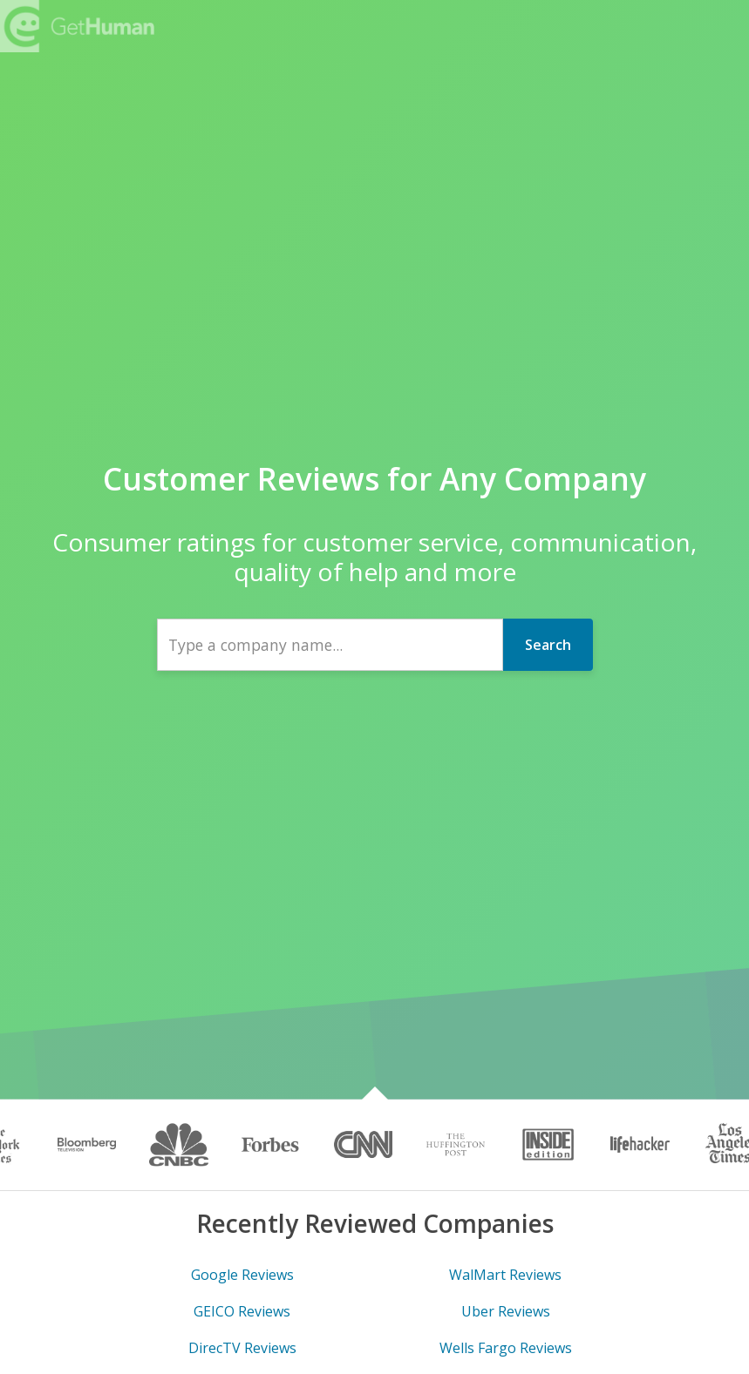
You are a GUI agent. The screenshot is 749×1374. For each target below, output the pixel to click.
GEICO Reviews (242, 1311)
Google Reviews (242, 1274)
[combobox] (330, 645)
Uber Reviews (505, 1311)
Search (548, 644)
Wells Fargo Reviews (505, 1347)
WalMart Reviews (505, 1274)
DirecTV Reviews (242, 1347)
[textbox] (330, 645)
